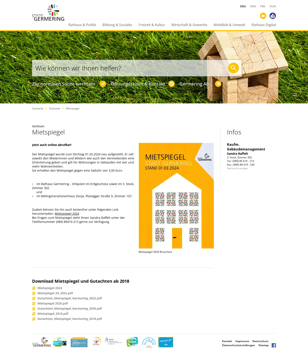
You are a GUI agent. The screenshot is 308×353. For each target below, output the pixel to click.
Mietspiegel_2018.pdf (52, 314)
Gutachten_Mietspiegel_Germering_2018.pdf (69, 319)
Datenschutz (260, 341)
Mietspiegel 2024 (67, 214)
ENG (253, 6)
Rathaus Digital (264, 24)
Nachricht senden (237, 168)
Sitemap (263, 345)
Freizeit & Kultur (152, 24)
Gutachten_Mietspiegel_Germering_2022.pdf (69, 298)
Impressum (242, 341)
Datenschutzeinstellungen (238, 345)
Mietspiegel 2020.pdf (52, 303)
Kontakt (227, 341)
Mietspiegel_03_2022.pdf (55, 293)
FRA (262, 6)
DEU (243, 6)
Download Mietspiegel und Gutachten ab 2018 (80, 281)
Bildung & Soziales (117, 24)
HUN (273, 6)
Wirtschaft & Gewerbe (189, 24)
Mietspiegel (72, 108)
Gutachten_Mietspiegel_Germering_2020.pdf (69, 308)
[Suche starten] (233, 68)
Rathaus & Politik (82, 24)
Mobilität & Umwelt (229, 24)
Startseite (37, 108)
